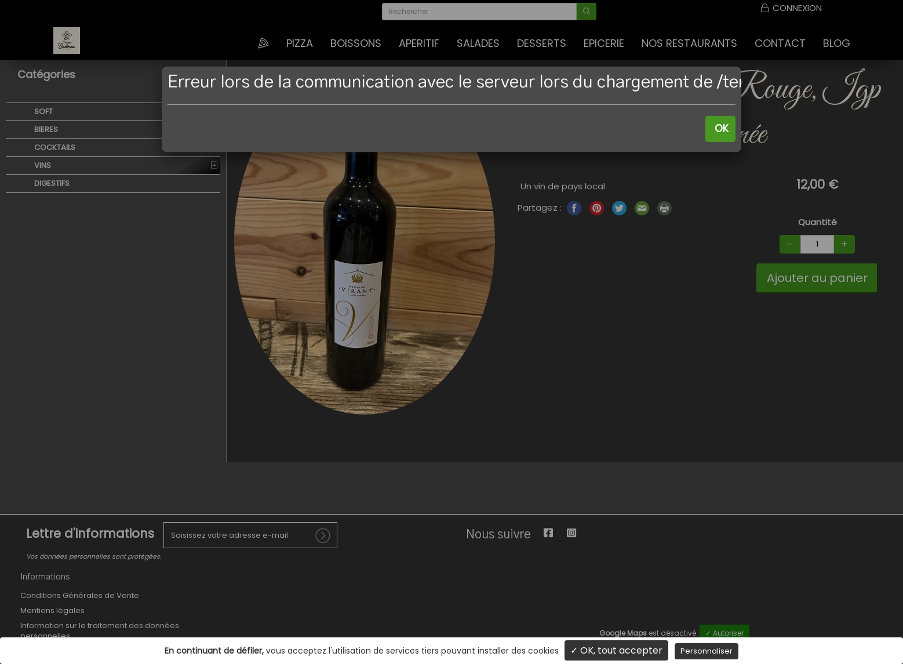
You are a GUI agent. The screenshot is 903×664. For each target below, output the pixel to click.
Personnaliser (706, 650)
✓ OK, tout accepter (616, 650)
